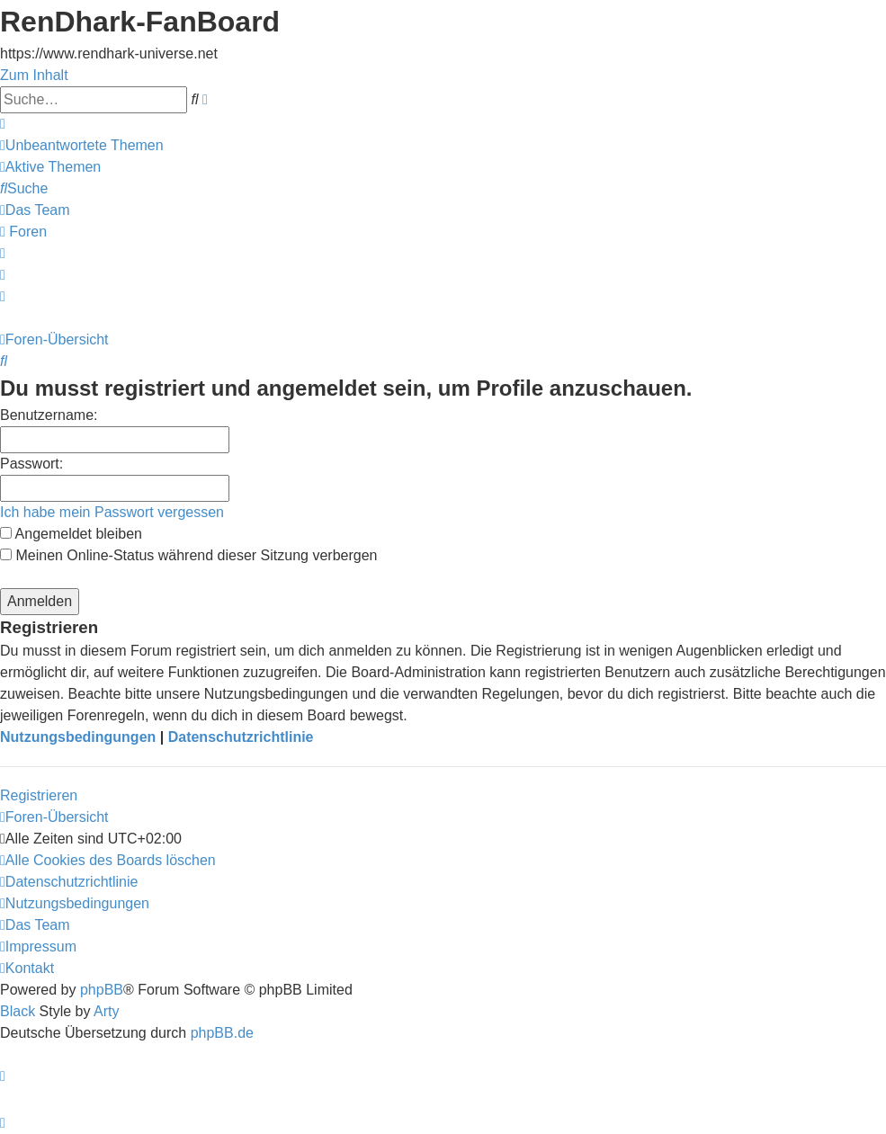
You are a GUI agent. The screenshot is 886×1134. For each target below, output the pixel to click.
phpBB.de (222, 1032)
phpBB (101, 989)
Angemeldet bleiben (71, 533)
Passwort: (31, 463)
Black (17, 1011)
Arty (106, 1011)
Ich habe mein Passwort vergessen (112, 512)
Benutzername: (49, 415)
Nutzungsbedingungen (78, 737)
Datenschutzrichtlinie (241, 737)
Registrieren (38, 795)
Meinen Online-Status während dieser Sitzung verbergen (188, 555)
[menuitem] (82, 145)
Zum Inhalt (34, 75)
